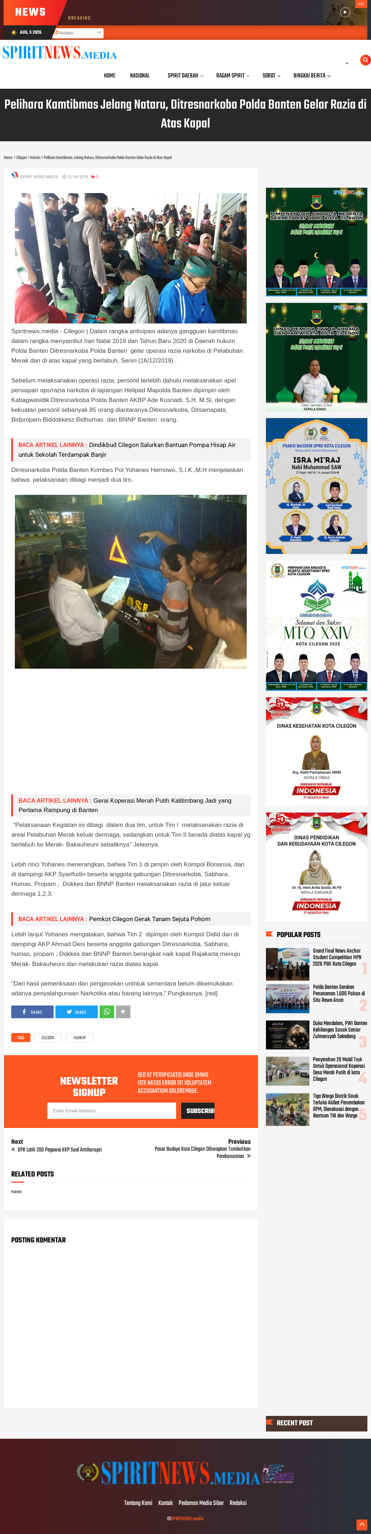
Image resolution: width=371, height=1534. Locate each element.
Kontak (165, 1504)
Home (110, 76)
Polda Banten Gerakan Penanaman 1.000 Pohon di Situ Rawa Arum (339, 994)
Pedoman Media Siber (201, 1504)
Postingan (63, 33)
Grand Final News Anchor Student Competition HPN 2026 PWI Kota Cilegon (337, 957)
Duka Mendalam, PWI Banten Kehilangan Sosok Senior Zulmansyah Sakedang (340, 1030)
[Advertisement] (130, 738)
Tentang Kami (138, 1504)
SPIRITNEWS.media (187, 1519)
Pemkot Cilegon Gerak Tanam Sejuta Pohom (149, 919)
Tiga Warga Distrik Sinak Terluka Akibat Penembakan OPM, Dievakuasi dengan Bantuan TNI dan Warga (339, 1106)
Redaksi (238, 1504)
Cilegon (48, 1038)
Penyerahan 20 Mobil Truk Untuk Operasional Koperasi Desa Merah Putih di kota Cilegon (339, 1069)
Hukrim (80, 1038)
